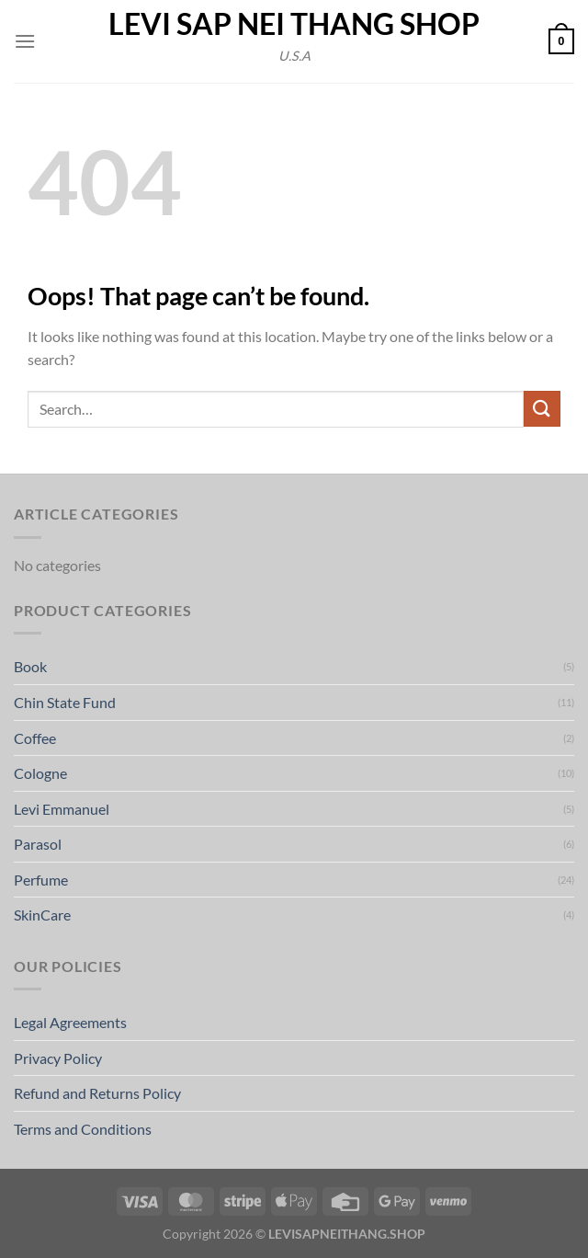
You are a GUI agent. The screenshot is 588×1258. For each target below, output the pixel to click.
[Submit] (542, 409)
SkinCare (42, 914)
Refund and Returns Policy (97, 1093)
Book (30, 666)
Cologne (40, 773)
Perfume (41, 879)
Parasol (38, 843)
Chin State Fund (65, 702)
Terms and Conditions (83, 1129)
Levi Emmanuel (61, 809)
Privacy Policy (58, 1058)
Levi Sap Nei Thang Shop (294, 24)
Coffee (35, 738)
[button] (25, 40)
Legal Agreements (70, 1022)
